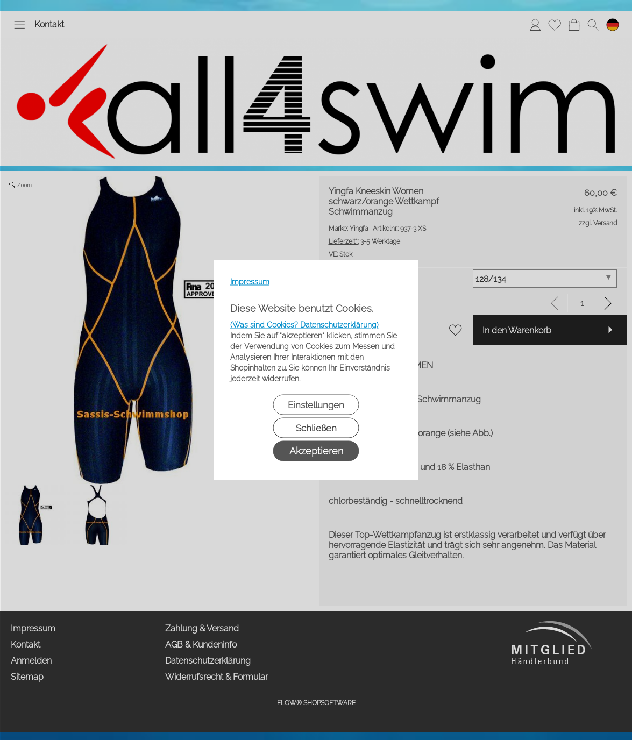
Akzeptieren (316, 451)
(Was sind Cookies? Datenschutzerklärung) (304, 325)
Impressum (249, 282)
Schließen (316, 428)
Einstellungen (316, 405)
